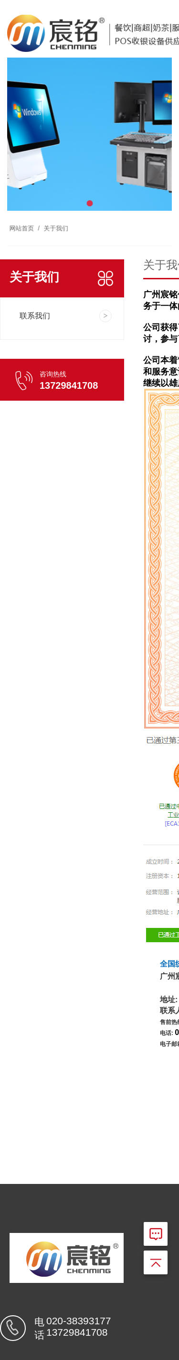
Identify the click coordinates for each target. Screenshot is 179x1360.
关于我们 (58, 218)
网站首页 (29, 218)
